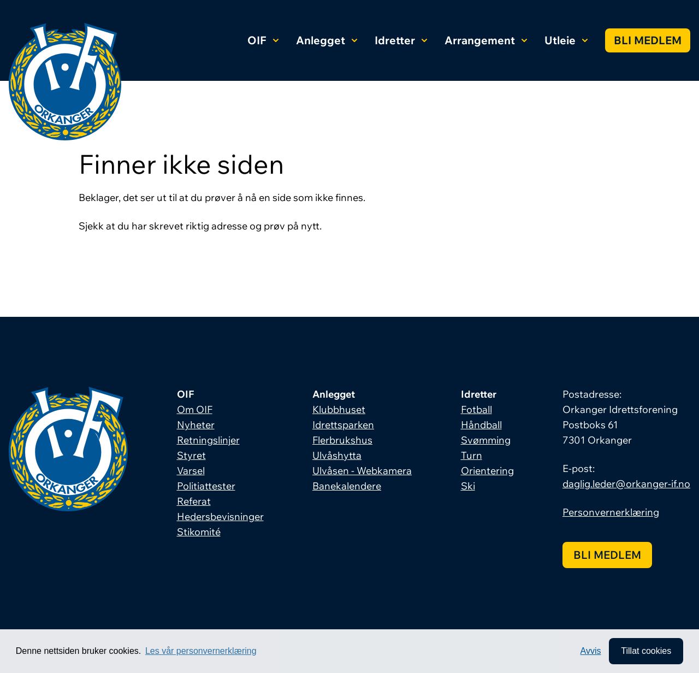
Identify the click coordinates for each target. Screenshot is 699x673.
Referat (194, 501)
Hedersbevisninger (220, 516)
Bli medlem (648, 40)
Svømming (486, 440)
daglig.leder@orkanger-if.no (626, 483)
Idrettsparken (343, 424)
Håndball (481, 424)
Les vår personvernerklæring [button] (201, 651)
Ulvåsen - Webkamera (362, 470)
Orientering (487, 470)
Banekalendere (346, 486)
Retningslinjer (208, 440)
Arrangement (486, 40)
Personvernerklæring (610, 512)
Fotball (476, 409)
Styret (191, 455)
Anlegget (326, 40)
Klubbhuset (338, 409)
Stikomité (199, 532)
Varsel (191, 470)
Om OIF (194, 409)
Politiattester (206, 486)
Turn (471, 455)
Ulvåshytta (337, 455)
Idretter (401, 40)
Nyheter (196, 424)
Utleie (566, 40)
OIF (263, 40)
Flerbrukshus (342, 440)
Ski (468, 486)
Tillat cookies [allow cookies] (646, 651)
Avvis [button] (590, 651)
